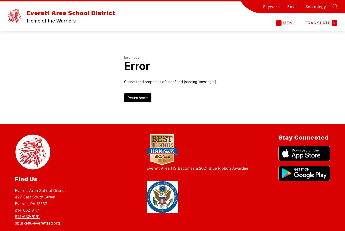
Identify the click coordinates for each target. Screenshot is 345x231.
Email (292, 6)
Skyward (271, 6)
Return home (138, 98)
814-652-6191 (27, 216)
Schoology (315, 6)
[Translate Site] (320, 23)
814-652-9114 (27, 210)
